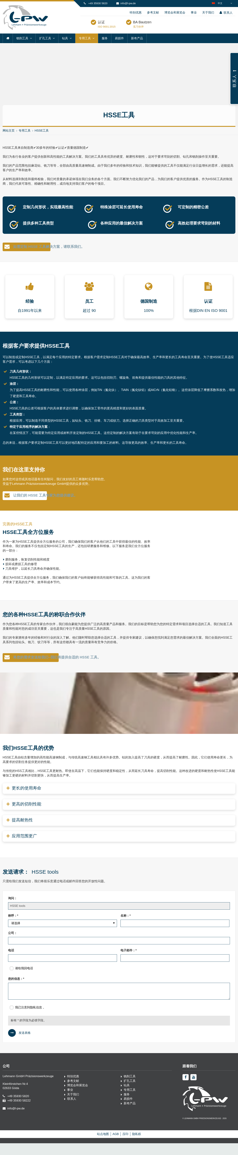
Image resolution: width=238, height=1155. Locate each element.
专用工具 (85, 45)
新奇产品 (137, 45)
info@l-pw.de (128, 3)
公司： (12, 944)
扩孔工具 (45, 45)
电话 (11, 962)
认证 (118, 27)
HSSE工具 (42, 138)
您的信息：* (16, 990)
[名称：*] (174, 935)
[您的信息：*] (119, 1003)
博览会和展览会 (174, 12)
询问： (12, 910)
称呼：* (13, 927)
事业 (194, 12)
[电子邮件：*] (174, 969)
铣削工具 (22, 45)
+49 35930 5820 (97, 3)
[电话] (62, 969)
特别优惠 (136, 12)
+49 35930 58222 (19, 1112)
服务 (105, 45)
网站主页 (9, 138)
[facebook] (185, 1089)
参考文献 (153, 12)
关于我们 (208, 12)
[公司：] (119, 952)
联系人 (226, 13)
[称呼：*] (62, 935)
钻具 (65, 45)
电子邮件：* (128, 962)
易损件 (119, 45)
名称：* (125, 927)
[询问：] (119, 917)
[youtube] (193, 1089)
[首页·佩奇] (25, 29)
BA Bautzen (160, 27)
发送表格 (25, 1044)
